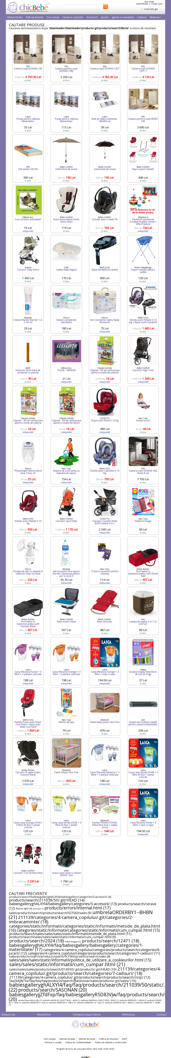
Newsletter (44, 1014)
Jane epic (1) (38, 908)
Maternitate (15, 17)
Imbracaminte (34, 17)
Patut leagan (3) (73, 941)
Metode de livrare (87, 1038)
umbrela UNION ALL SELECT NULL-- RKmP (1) (99, 1000)
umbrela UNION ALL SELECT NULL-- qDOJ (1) (61, 1000)
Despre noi (8, 1014)
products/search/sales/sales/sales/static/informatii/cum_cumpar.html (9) (62, 937)
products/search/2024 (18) (36, 941)
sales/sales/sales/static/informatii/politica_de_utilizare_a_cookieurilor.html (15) (80, 960)
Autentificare (142, 3)
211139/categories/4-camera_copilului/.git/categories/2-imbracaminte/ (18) (71, 919)
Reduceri (155, 17)
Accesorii (92, 17)
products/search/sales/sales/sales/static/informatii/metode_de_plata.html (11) (70, 933)
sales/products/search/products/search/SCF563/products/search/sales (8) (59, 956)
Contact (162, 1014)
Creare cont (156, 3)
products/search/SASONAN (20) (52, 990)
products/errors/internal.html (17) (78, 908)
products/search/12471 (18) (110, 941)
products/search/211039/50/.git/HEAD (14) (47, 900)
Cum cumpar (50, 1038)
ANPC (124, 1038)
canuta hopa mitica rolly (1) (29, 1000)
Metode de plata (67, 1038)
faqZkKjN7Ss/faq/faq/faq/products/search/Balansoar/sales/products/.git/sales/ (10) (72, 980)
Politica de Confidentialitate (78, 1042)
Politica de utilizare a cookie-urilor (111, 1042)
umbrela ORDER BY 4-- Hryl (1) (35, 1002)
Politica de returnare (108, 1038)
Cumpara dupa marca (86, 1014)
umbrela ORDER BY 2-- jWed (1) (133, 1000)
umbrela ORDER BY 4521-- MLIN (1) (120, 1002)
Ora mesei (53, 17)
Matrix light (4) (24, 908)
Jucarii (105, 17)
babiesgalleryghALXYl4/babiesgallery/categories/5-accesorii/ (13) (63, 903)
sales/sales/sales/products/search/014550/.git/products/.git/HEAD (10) (62, 969)
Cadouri (142, 17)
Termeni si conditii (53, 1042)
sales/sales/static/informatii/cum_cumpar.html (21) (67, 964)
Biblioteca (128, 1014)
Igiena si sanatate (123, 17)
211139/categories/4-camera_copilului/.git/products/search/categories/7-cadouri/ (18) (85, 971)
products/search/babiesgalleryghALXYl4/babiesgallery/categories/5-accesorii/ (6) (60, 897)
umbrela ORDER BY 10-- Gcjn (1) (90, 1002)
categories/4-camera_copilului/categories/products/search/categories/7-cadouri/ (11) (94, 953)
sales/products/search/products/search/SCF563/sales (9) (50, 913)
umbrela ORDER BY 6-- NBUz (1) (62, 1002)
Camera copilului (73, 17)
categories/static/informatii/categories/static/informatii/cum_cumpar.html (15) (88, 930)
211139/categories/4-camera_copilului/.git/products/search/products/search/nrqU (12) (79, 977)
